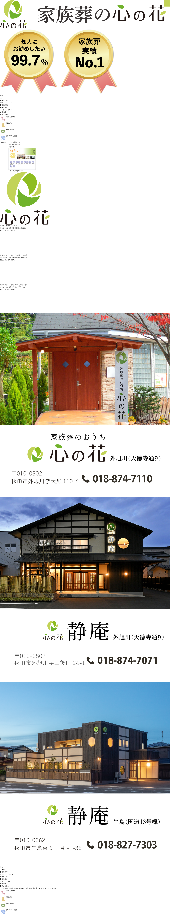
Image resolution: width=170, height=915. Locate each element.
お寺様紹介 (4, 107)
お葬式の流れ (4, 105)
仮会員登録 (7, 129)
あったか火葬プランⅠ (17, 171)
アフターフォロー (6, 110)
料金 (1, 95)
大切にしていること (7, 103)
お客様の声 (4, 100)
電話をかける (7, 117)
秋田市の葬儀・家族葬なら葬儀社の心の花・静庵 (25, 888)
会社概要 (3, 112)
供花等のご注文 (8, 136)
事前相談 (6, 123)
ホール (2, 98)
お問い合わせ (4, 114)
